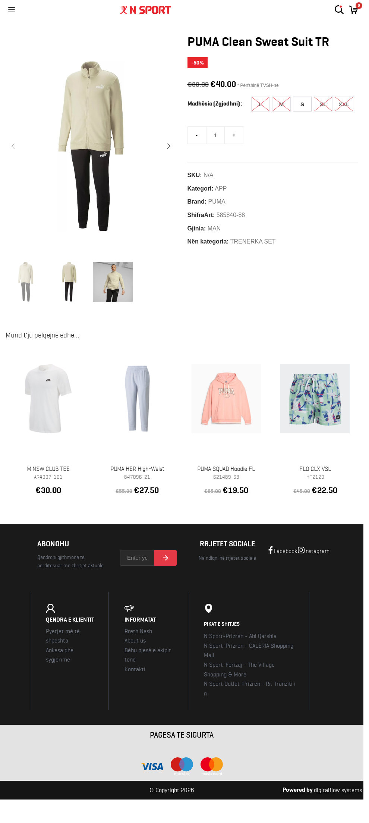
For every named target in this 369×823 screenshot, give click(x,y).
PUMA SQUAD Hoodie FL (226, 469)
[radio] (260, 104)
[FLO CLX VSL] (315, 398)
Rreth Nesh (138, 631)
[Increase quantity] (234, 135)
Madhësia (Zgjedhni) (213, 103)
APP (221, 188)
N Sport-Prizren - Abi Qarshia (240, 636)
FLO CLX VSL (315, 469)
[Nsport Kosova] (178, 10)
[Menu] (12, 10)
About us (135, 640)
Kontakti (134, 669)
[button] (13, 146)
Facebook (285, 551)
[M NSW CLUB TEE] (48, 398)
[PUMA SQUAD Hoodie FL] (226, 398)
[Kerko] (339, 9)
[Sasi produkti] (215, 135)
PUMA (217, 201)
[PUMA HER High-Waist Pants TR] (137, 398)
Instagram (316, 551)
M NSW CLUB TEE (48, 469)
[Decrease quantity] (196, 135)
